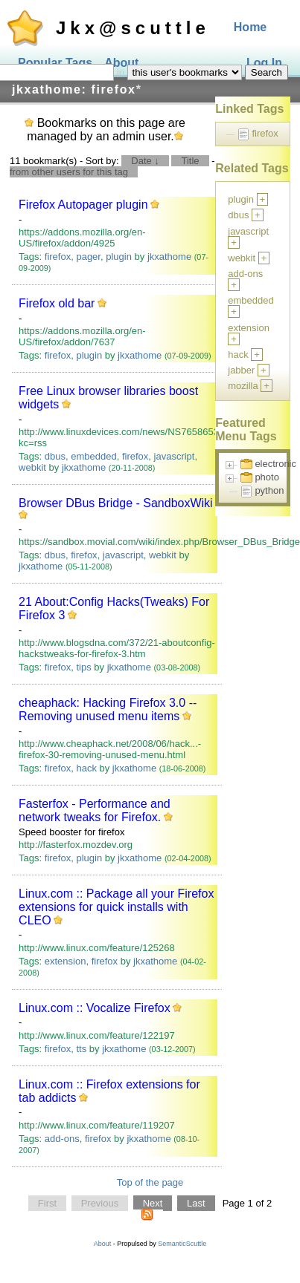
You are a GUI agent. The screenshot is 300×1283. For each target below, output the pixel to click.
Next (153, 1203)
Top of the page (150, 1182)
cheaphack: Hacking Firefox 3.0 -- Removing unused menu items (108, 709)
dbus (55, 456)
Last (196, 1203)
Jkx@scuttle (133, 28)
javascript (174, 456)
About (103, 1243)
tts (81, 1048)
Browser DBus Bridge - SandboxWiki (116, 503)
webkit (32, 467)
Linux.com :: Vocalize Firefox (94, 1008)
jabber (241, 370)
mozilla (243, 385)
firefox (58, 256)
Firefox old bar (57, 303)
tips (83, 667)
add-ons (62, 1138)
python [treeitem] (269, 490)
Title (190, 160)
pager (88, 256)
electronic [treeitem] (275, 463)
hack (86, 768)
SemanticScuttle (182, 1243)
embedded (93, 456)
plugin (119, 256)
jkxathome (169, 256)
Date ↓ (145, 160)
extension (65, 961)
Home (250, 27)
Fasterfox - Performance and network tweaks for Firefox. (94, 810)
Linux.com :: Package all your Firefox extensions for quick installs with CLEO (116, 907)
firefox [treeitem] (265, 133)
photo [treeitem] (267, 477)
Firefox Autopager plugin (83, 204)
